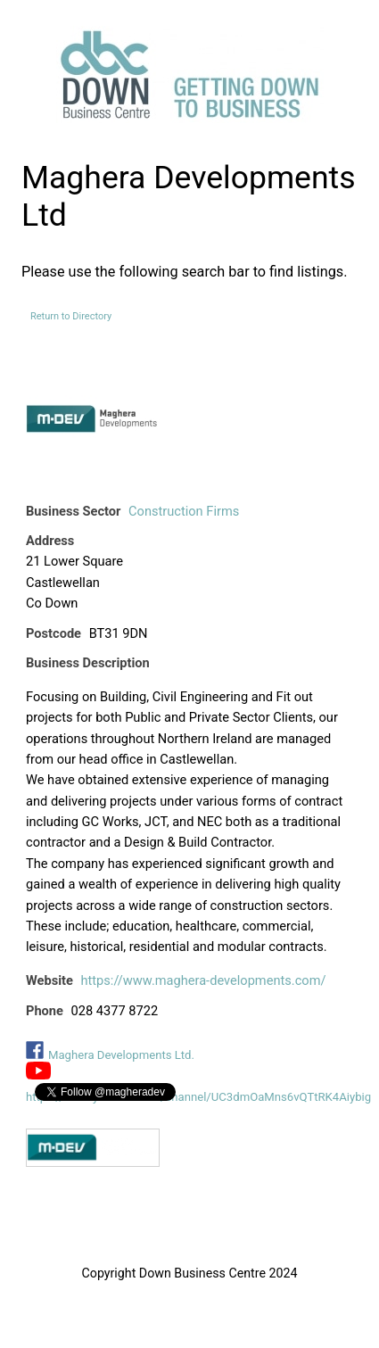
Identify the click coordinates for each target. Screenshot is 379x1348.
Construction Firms (183, 511)
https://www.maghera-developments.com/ (203, 980)
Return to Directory (70, 316)
